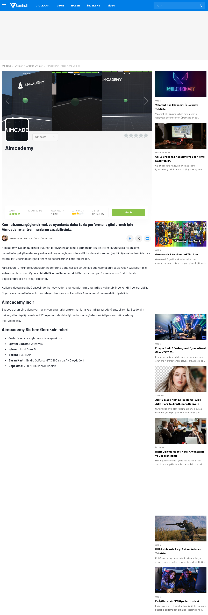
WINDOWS (40, 137)
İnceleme (93, 5)
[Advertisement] (77, 178)
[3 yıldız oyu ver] (136, 135)
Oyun (60, 5)
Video (111, 5)
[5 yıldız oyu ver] (146, 135)
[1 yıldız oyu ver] (126, 135)
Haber (75, 5)
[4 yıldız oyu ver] (141, 135)
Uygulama (42, 5)
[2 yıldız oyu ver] (131, 135)
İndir (128, 212)
